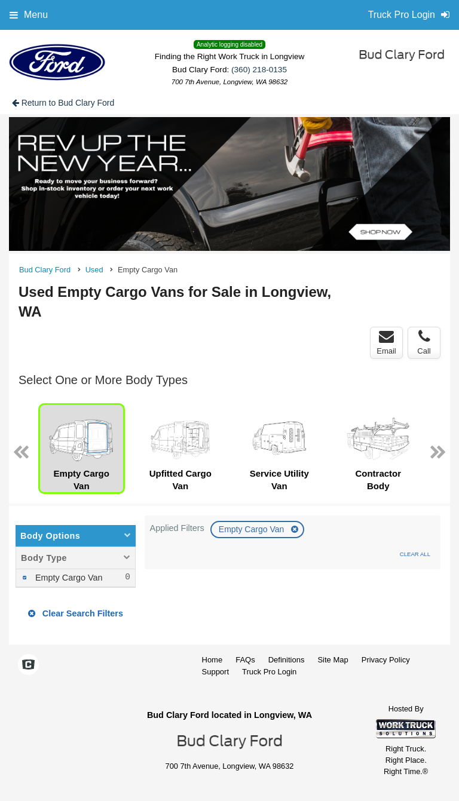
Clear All (415, 554)
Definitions (286, 659)
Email (386, 342)
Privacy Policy (386, 659)
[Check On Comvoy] (28, 665)
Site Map (332, 659)
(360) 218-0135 (259, 69)
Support (216, 671)
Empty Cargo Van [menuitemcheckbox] (68, 577)
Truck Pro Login (269, 671)
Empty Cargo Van (252, 529)
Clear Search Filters (75, 613)
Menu (29, 15)
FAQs (245, 659)
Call (423, 342)
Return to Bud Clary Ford (63, 103)
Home (212, 659)
